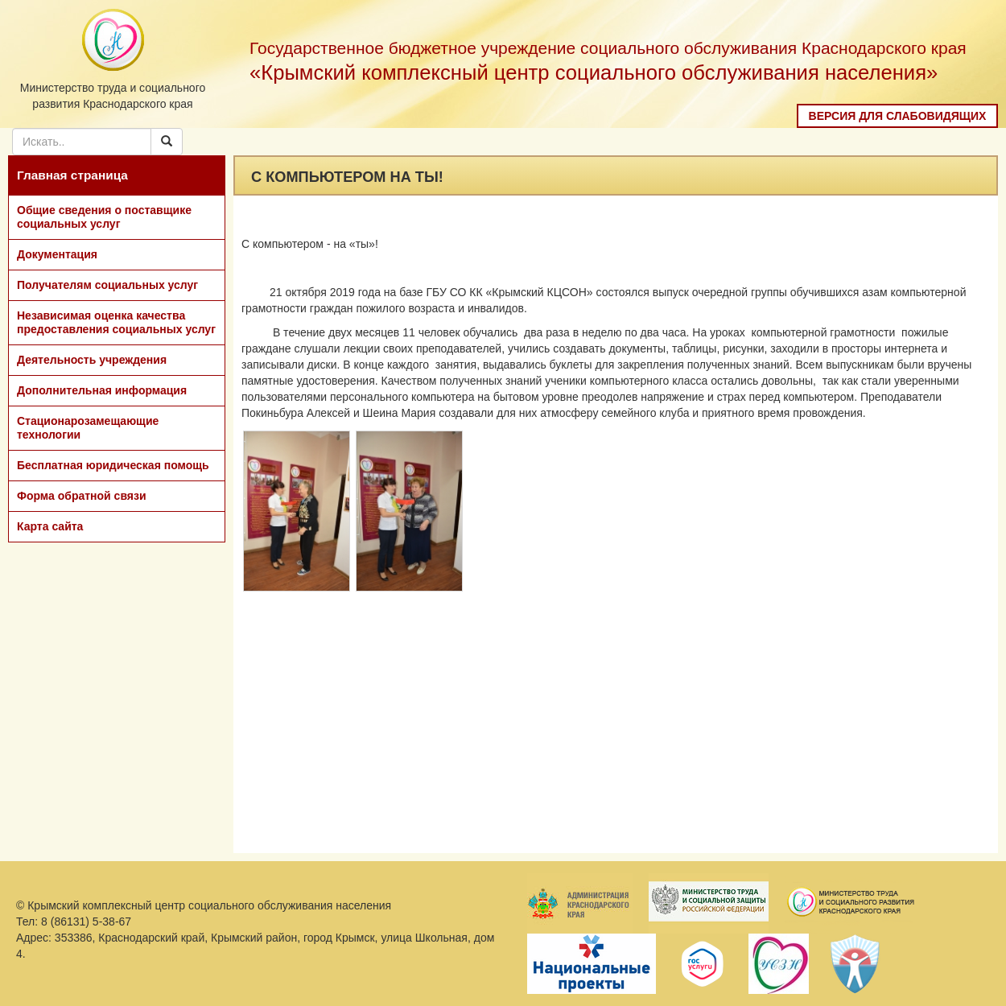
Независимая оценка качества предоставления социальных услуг (116, 322)
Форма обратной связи (81, 495)
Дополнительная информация (102, 390)
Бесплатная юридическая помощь (113, 465)
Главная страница (72, 175)
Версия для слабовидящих (898, 115)
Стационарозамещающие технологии (88, 427)
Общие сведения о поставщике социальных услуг (104, 217)
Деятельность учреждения (92, 359)
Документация (57, 254)
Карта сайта (50, 526)
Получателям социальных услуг (107, 284)
